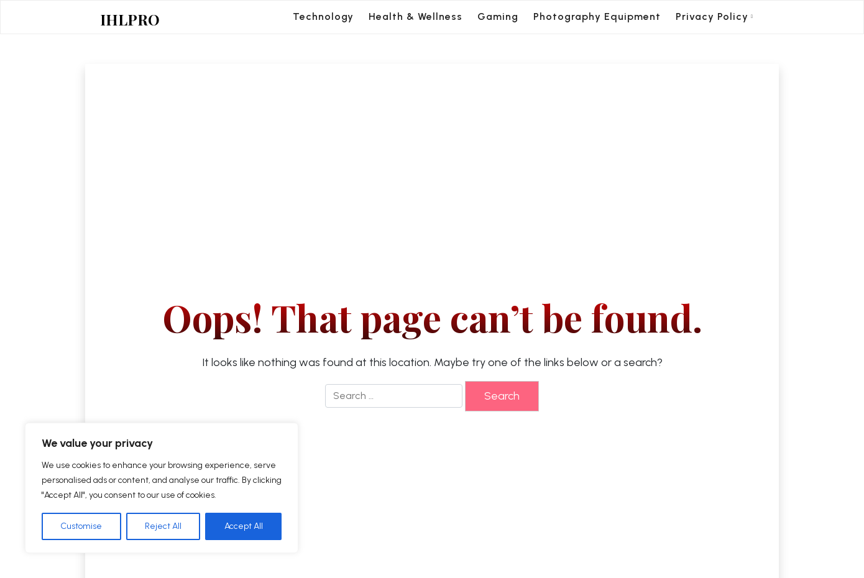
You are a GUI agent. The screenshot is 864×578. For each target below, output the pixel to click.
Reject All (163, 526)
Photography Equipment (597, 16)
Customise (81, 526)
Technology (323, 16)
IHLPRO (130, 20)
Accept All (243, 526)
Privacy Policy (712, 16)
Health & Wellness (415, 16)
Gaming (497, 16)
